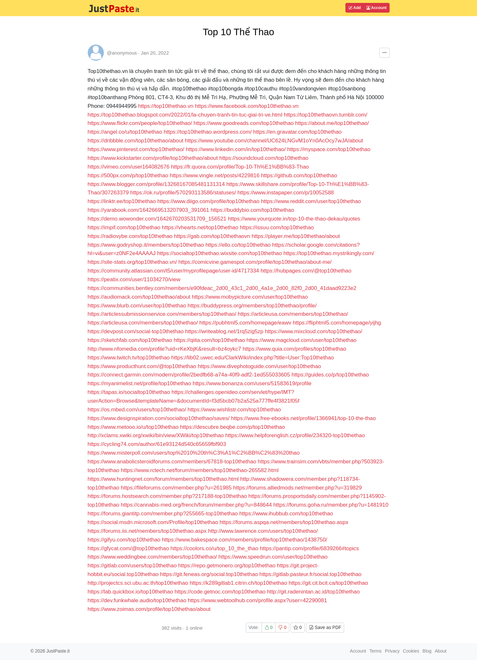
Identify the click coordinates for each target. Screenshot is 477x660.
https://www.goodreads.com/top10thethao (243, 123)
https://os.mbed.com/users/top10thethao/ (137, 410)
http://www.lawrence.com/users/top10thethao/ (263, 531)
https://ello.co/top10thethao (238, 245)
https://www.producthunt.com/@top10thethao (142, 366)
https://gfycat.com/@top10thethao (128, 548)
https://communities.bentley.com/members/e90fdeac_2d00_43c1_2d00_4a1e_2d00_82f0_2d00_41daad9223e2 (222, 288)
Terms (375, 651)
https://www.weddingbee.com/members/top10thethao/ (152, 557)
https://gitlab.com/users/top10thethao (132, 565)
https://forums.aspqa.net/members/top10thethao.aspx (284, 522)
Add (354, 8)
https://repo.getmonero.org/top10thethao (226, 565)
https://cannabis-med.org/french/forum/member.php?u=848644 (196, 505)
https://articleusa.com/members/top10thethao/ (293, 314)
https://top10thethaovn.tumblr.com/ (325, 115)
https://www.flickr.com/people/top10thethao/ (140, 123)
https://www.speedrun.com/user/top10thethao (272, 557)
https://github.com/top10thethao (299, 175)
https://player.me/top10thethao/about (296, 236)
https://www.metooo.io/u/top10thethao (133, 427)
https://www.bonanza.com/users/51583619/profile (252, 383)
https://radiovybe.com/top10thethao (130, 236)
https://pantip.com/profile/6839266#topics (309, 548)
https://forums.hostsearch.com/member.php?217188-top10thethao (167, 496)
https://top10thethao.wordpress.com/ (208, 132)
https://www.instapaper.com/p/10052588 (285, 193)
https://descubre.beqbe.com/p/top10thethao (232, 427)
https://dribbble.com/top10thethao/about (136, 141)
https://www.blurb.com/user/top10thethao (137, 306)
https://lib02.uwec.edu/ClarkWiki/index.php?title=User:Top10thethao (252, 358)
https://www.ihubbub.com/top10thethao (286, 513)
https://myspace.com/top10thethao (329, 149)
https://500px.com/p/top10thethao (128, 175)
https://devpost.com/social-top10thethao (136, 331)
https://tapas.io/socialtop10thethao (129, 392)
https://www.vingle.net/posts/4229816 (214, 175)
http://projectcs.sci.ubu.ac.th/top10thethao (138, 583)
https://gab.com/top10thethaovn (212, 236)
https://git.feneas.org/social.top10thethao (209, 574)
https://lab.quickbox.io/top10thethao (130, 592)
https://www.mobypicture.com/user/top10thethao (250, 297)
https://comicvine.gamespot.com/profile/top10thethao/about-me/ (255, 262)
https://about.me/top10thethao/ (332, 123)
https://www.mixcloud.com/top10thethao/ (313, 331)
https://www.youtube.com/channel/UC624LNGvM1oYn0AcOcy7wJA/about (274, 141)
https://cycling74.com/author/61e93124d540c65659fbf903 (157, 444)
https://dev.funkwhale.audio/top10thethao (137, 600)
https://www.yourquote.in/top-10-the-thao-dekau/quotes (294, 219)
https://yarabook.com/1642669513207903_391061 (148, 210)
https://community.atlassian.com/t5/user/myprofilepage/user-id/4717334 (173, 271)
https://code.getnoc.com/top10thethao (219, 592)
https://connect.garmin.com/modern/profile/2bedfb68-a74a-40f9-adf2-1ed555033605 (189, 375)
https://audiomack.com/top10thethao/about (139, 297)
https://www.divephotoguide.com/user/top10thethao (259, 366)
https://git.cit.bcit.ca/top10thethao (328, 583)
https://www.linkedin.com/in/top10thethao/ (236, 149)
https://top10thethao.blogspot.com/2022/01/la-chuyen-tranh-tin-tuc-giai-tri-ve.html (185, 115)
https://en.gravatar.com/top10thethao (297, 132)
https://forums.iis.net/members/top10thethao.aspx (147, 531)
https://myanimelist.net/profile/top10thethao (139, 383)
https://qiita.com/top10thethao (209, 340)
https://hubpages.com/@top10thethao (306, 271)
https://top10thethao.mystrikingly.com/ (328, 253)
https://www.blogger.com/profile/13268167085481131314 (156, 184)
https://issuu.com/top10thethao (277, 227)
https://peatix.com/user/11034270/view (134, 279)
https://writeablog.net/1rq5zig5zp (224, 331)
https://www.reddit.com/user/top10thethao (311, 201)
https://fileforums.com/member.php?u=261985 (176, 488)
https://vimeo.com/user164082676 (129, 167)
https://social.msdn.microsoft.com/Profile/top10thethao (153, 522)
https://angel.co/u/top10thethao (125, 132)
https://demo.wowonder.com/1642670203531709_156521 (157, 219)
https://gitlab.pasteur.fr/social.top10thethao (310, 574)
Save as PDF (325, 627)
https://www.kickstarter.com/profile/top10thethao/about (153, 158)
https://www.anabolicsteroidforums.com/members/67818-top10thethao (172, 462)
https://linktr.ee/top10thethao (122, 201)
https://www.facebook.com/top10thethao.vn (246, 106)
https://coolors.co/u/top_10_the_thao (214, 548)
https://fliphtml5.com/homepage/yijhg (337, 323)
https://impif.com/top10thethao (124, 227)
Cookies (411, 651)
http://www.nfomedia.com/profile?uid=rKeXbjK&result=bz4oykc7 (164, 349)
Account (376, 8)
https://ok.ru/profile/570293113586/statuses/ (183, 193)
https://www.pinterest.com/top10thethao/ (136, 149)
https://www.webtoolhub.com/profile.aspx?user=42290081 (257, 600)
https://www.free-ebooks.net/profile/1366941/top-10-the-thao (303, 418)
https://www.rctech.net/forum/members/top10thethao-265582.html (200, 470)
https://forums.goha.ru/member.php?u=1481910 (330, 505)
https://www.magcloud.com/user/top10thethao (301, 340)
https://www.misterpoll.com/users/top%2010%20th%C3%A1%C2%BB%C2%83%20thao (194, 453)
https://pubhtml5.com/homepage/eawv (245, 323)
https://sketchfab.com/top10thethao (130, 340)
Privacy (392, 651)
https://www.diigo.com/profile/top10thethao (208, 201)
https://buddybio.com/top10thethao (252, 210)
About (441, 651)
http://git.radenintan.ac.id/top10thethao (313, 592)
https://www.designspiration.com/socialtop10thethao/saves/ (159, 418)
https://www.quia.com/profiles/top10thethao (294, 349)
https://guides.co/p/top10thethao (330, 375)
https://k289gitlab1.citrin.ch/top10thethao (238, 583)
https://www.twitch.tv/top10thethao (129, 358)
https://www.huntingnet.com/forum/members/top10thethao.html (163, 479)
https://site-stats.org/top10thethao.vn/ (132, 262)
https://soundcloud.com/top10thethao (263, 158)
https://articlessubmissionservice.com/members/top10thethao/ (162, 314)
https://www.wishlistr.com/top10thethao (234, 410)
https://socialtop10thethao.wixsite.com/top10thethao (219, 253)
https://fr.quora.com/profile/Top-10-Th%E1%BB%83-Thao (240, 167)
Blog (427, 651)
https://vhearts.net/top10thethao (200, 227)
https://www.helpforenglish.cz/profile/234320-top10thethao (295, 435)
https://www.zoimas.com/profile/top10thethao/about (149, 609)
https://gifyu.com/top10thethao (124, 540)
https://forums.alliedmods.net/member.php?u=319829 (297, 488)
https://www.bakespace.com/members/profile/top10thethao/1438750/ (244, 540)
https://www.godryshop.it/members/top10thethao (146, 245)
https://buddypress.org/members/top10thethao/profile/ (252, 306)
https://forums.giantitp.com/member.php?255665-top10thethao (163, 513)
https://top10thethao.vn (165, 106)
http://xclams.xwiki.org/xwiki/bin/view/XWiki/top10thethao (156, 435)
